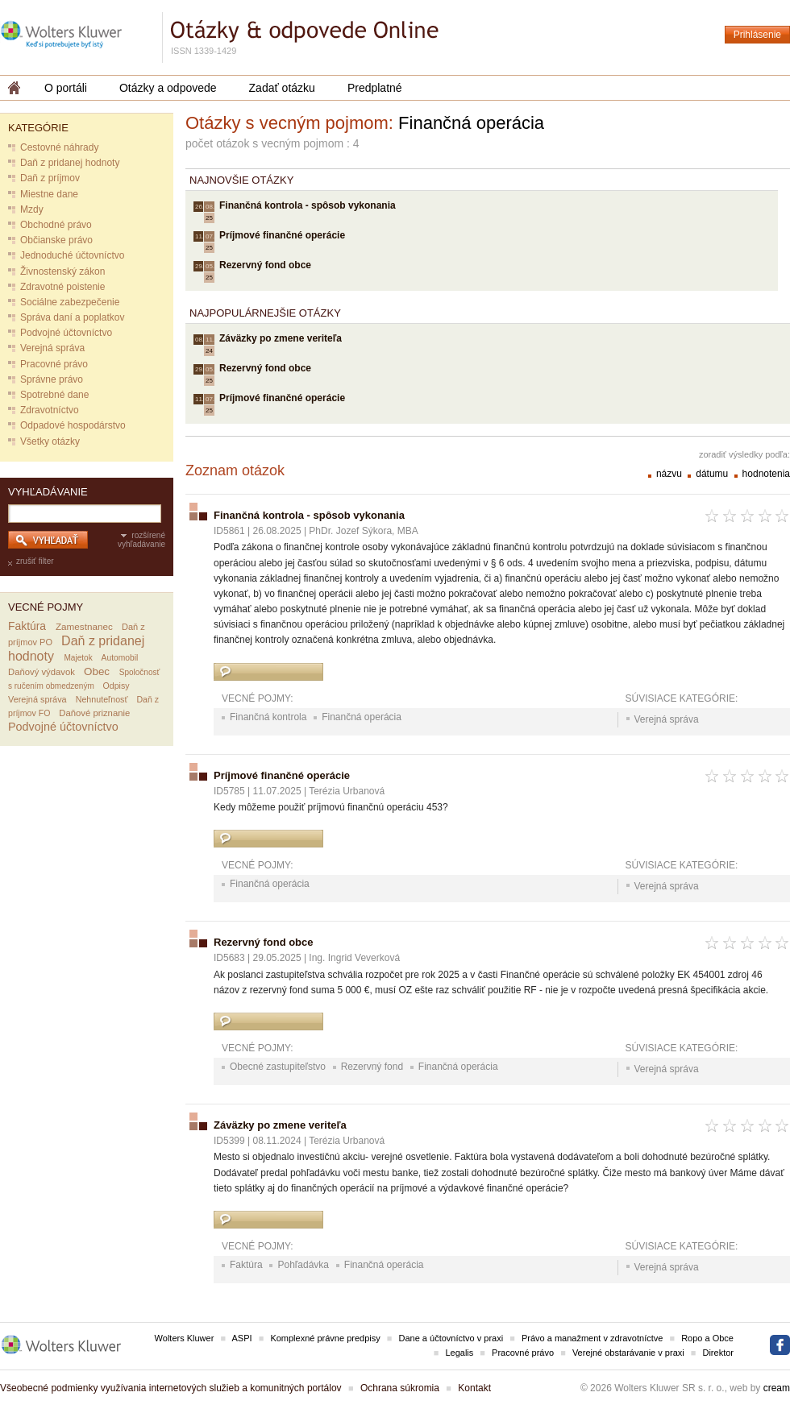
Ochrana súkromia (399, 1388)
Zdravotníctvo (49, 410)
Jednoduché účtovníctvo (72, 255)
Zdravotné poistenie (62, 286)
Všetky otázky (50, 441)
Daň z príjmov (50, 178)
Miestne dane (49, 194)
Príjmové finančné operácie (282, 235)
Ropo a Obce (707, 1338)
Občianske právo (56, 240)
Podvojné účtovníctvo (66, 332)
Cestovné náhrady (59, 147)
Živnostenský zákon (62, 271)
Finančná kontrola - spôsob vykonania (307, 205)
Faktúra (27, 625)
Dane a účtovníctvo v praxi (451, 1338)
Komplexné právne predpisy (325, 1338)
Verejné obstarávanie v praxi (628, 1352)
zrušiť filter (35, 561)
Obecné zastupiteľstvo (278, 1066)
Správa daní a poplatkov (72, 317)
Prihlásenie (757, 34)
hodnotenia (766, 473)
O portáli (65, 87)
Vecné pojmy (45, 607)
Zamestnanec (84, 626)
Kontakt (474, 1388)
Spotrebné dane (54, 394)
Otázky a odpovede (168, 87)
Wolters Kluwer (184, 1338)
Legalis (459, 1352)
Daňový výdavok (41, 672)
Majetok (78, 657)
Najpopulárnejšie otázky (265, 313)
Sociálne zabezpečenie (69, 302)
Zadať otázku (282, 87)
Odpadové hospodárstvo (73, 425)
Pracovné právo (54, 364)
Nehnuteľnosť (102, 699)
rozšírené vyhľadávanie (141, 540)
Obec (97, 671)
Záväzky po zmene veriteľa (280, 338)
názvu (670, 473)
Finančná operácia (361, 717)
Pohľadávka (303, 1264)
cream (776, 1388)
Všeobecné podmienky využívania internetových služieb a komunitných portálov (171, 1388)
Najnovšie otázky (241, 180)
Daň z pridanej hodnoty (69, 162)
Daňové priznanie (94, 713)
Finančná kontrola (268, 717)
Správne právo (51, 379)
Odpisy (116, 685)
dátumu (713, 473)
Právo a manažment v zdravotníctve (592, 1338)
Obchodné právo (56, 224)
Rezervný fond (372, 1066)
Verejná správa (52, 348)
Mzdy (32, 209)
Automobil (120, 657)
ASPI (242, 1338)
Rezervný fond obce (265, 265)
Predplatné (374, 87)
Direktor (718, 1352)
